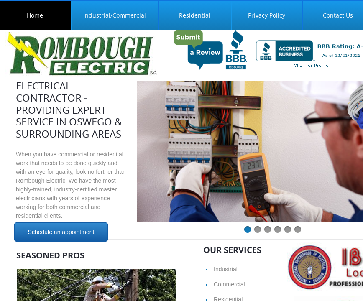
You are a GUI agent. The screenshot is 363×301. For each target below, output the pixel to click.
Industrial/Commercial (114, 15)
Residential (194, 15)
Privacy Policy (266, 15)
